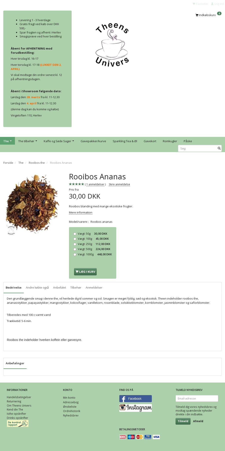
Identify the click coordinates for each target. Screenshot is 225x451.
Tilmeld (183, 421)
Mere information (80, 212)
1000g (95, 254)
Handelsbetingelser (19, 397)
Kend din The (15, 409)
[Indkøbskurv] (208, 15)
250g (94, 244)
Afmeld (198, 421)
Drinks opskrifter (17, 418)
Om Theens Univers (19, 405)
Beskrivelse (14, 287)
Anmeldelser (94, 287)
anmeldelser (95, 184)
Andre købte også (37, 287)
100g (93, 239)
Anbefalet (59, 287)
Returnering (14, 401)
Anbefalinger (15, 363)
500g (94, 249)
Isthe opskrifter (16, 413)
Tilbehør (75, 287)
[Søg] (219, 148)
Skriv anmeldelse (119, 184)
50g (92, 234)
